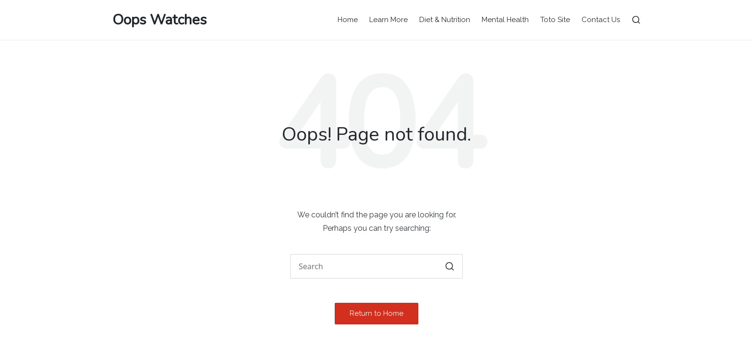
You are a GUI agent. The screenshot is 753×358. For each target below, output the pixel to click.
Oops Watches (159, 20)
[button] (450, 266)
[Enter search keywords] (376, 266)
